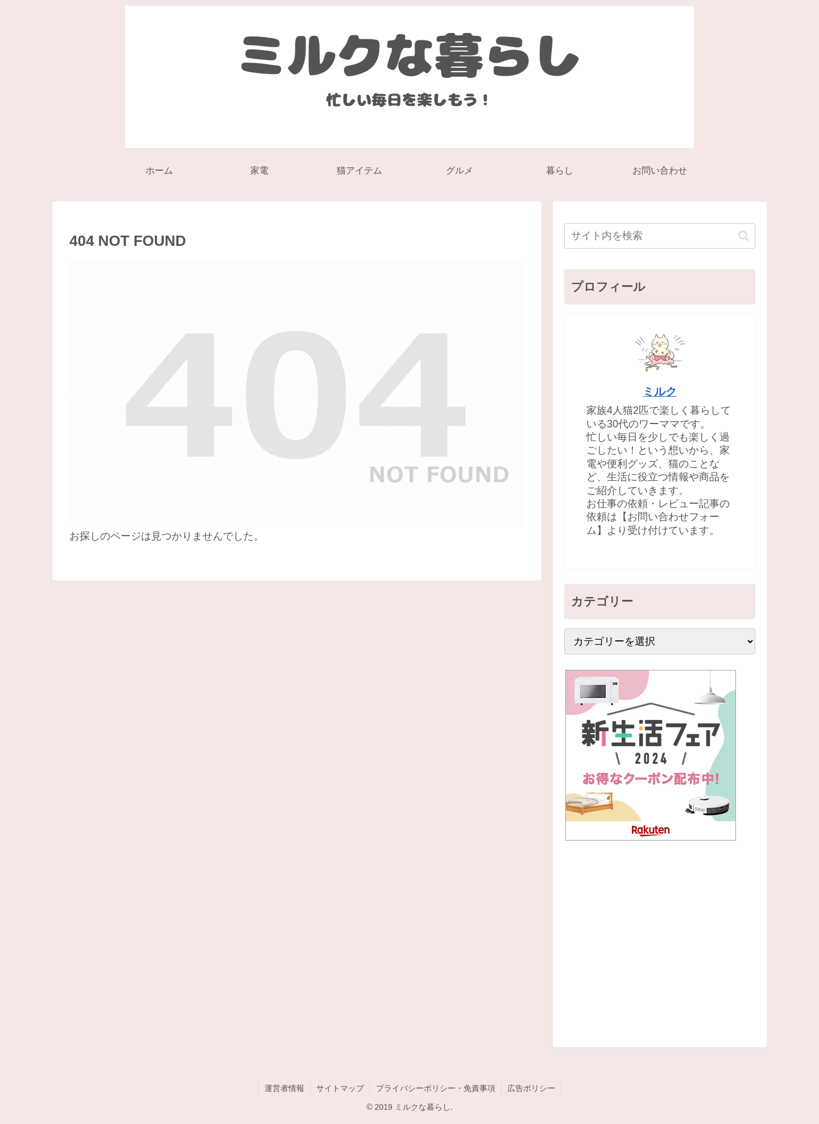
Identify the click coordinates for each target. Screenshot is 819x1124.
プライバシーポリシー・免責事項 (435, 1088)
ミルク (660, 391)
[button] (744, 235)
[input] (659, 236)
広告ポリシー (531, 1088)
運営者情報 (284, 1088)
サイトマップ (340, 1088)
